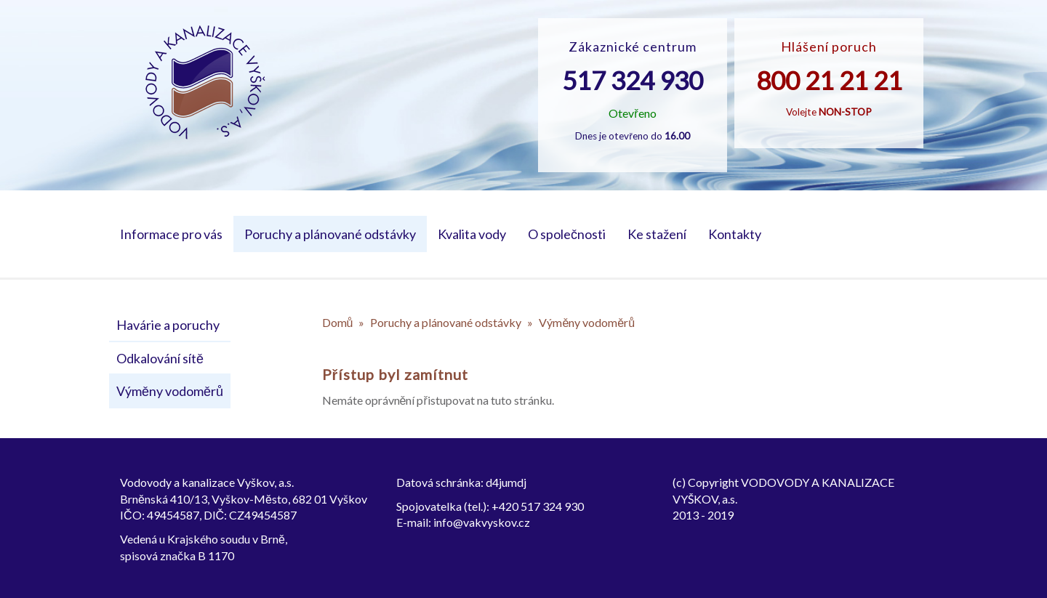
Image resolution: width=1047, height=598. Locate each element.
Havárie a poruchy (168, 325)
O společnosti (567, 234)
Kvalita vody (472, 234)
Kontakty (734, 234)
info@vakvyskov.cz (481, 522)
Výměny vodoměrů (169, 391)
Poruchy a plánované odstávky (330, 234)
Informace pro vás (171, 234)
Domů (337, 322)
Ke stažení (656, 234)
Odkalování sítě (160, 358)
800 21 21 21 (829, 80)
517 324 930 (632, 80)
